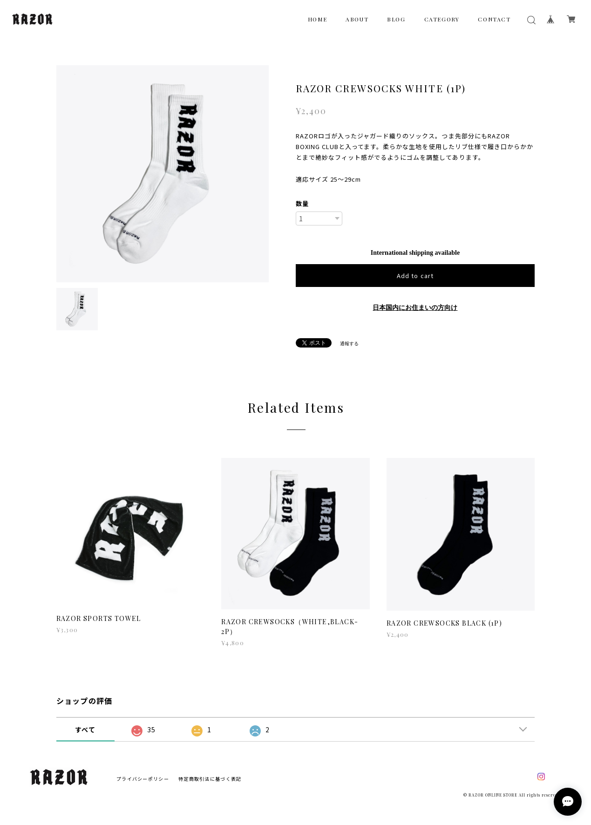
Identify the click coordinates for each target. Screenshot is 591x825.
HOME (317, 19)
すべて (85, 729)
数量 (302, 203)
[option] (162, 173)
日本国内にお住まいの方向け (415, 307)
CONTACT (494, 19)
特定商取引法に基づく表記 (209, 778)
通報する (349, 343)
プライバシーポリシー (142, 778)
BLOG (396, 19)
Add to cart (415, 275)
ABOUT (357, 19)
